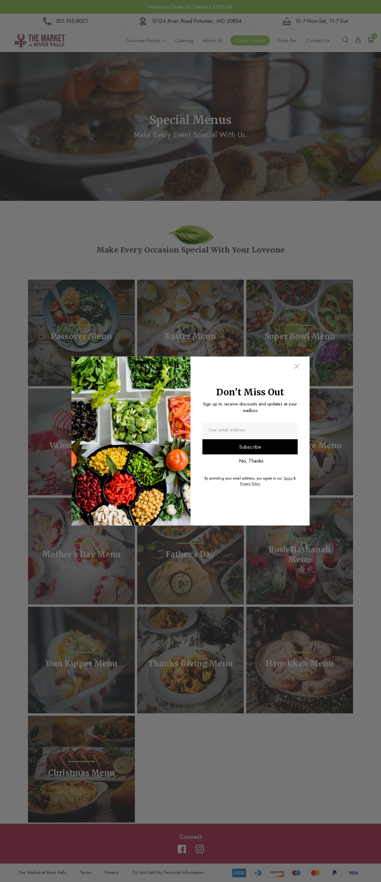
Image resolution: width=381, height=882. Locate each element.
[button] (296, 366)
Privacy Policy (250, 483)
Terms (287, 478)
